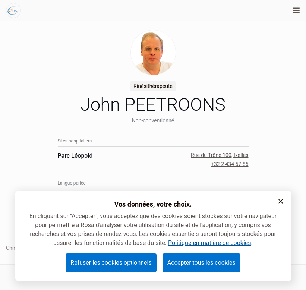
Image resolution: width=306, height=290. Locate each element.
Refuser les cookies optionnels (110, 262)
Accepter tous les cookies (201, 262)
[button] (280, 201)
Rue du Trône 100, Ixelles (219, 155)
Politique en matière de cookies (209, 242)
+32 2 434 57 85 (230, 164)
